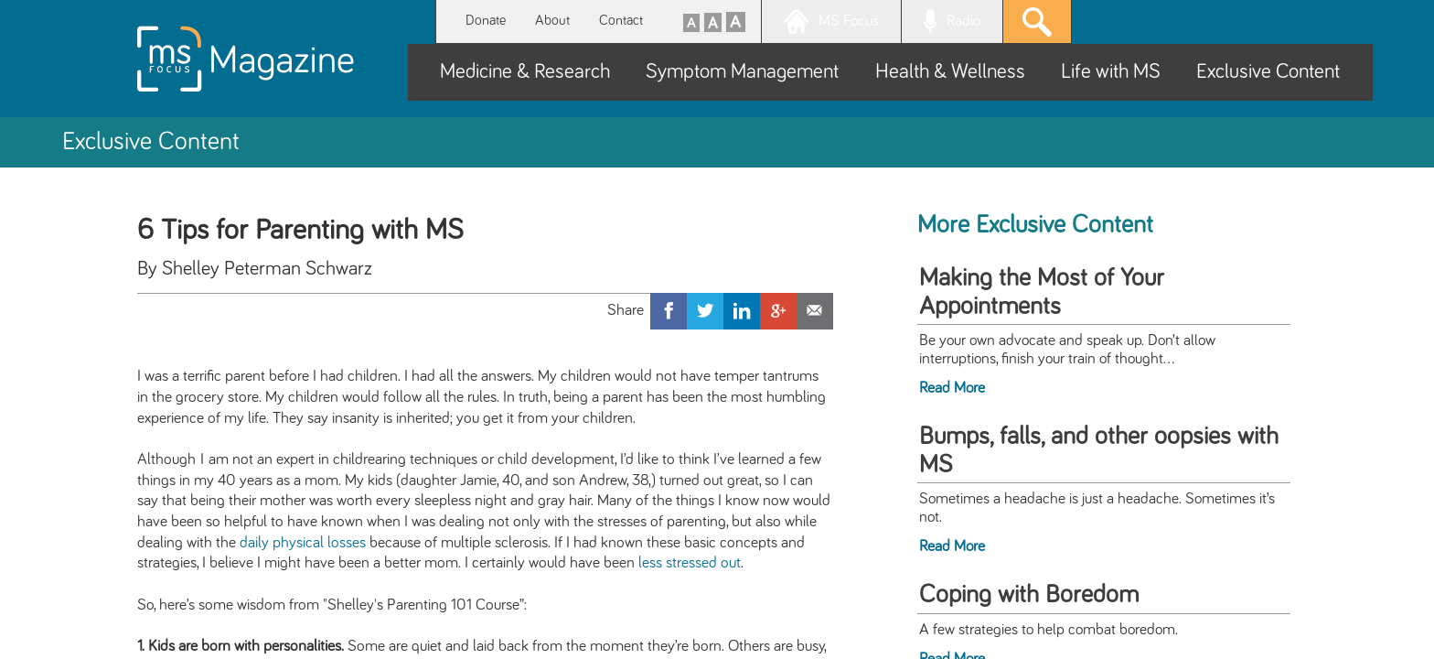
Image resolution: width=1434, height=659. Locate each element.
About (552, 20)
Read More (952, 388)
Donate (486, 20)
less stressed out (689, 563)
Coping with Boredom (1029, 595)
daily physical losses (303, 543)
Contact (621, 20)
